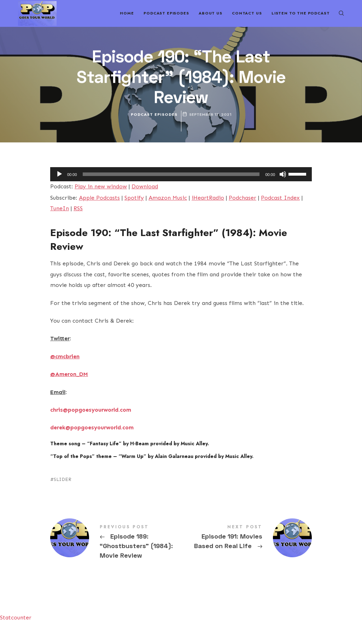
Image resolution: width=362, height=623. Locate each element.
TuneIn (59, 208)
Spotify (134, 197)
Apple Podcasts (99, 197)
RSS (78, 208)
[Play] (59, 174)
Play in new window (101, 186)
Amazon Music (167, 197)
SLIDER (62, 479)
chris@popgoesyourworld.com (90, 409)
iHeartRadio (208, 197)
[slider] (171, 174)
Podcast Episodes (153, 114)
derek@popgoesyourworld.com (92, 427)
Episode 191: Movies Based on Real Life (246, 538)
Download (145, 186)
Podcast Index (280, 197)
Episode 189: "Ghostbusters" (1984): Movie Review (115, 542)
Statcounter (15, 617)
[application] (181, 174)
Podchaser (242, 197)
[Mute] (282, 174)
